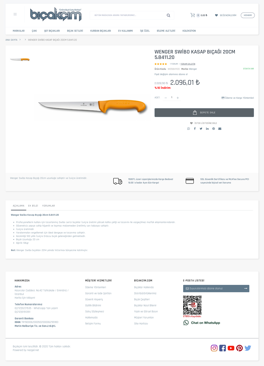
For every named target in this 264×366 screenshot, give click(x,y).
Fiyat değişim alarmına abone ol (171, 74)
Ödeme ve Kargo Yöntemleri (239, 98)
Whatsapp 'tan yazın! (46, 308)
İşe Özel (145, 31)
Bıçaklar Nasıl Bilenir (145, 305)
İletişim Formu (93, 323)
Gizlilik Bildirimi (93, 305)
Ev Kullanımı (125, 31)
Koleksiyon (189, 31)
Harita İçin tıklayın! (25, 298)
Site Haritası (141, 323)
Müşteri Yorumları (144, 317)
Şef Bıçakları (52, 31)
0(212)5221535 (23, 308)
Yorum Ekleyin (188, 64)
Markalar (19, 31)
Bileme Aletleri (166, 31)
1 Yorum (174, 64)
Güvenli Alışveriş (94, 299)
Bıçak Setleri (75, 31)
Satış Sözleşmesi (94, 311)
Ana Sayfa (11, 40)
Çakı (34, 31)
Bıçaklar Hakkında (144, 287)
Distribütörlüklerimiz (145, 293)
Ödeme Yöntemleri (95, 287)
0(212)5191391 (22, 312)
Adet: (157, 97)
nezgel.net (33, 350)
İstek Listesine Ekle (206, 123)
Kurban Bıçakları (100, 31)
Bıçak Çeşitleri (142, 299)
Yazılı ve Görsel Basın (146, 311)
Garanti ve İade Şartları (98, 293)
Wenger (193, 69)
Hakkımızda (91, 317)
